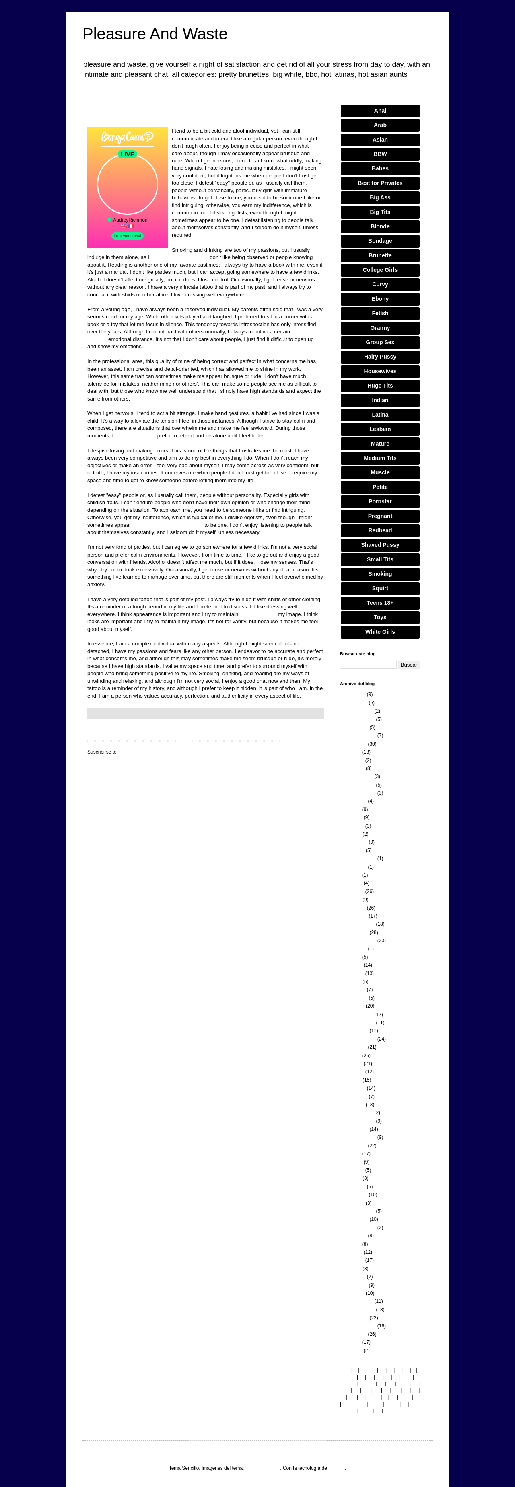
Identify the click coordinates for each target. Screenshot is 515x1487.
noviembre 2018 (357, 1309)
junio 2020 (351, 1162)
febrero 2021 (353, 1096)
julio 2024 (350, 809)
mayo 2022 (352, 973)
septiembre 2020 (358, 1137)
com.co (350, 1404)
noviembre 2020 (357, 1121)
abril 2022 (350, 981)
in (364, 1404)
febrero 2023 (353, 916)
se (356, 1390)
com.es (348, 1377)
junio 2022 (351, 965)
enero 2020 (352, 1203)
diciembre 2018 (356, 1301)
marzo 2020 (352, 1186)
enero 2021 (352, 1104)
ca (386, 1390)
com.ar (368, 1370)
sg (377, 1397)
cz (369, 1377)
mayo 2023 (352, 891)
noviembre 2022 (357, 924)
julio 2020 (350, 1153)
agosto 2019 (353, 1235)
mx (396, 1390)
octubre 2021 (354, 1030)
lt (385, 1397)
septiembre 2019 (358, 1227)
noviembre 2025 (357, 719)
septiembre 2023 (358, 858)
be (381, 1383)
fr (398, 1383)
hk (387, 1410)
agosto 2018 (353, 1334)
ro (406, 1370)
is (395, 1377)
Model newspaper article (179, 257)
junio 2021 (351, 1063)
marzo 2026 (352, 694)
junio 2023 (351, 883)
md (366, 1390)
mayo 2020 (352, 1170)
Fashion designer (135, 436)
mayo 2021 (352, 1071)
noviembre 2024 (357, 785)
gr (387, 1377)
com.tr (392, 1404)
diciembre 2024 (356, 776)
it (380, 1404)
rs (405, 1404)
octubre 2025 (354, 727)
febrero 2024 (353, 842)
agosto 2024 (353, 801)
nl (361, 1397)
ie (354, 1370)
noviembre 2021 (357, 1022)
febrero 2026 (353, 703)
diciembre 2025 (356, 711)
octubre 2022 (354, 932)
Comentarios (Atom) (139, 752)
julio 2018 (350, 1342)
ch (393, 1397)
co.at (406, 1377)
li (341, 1390)
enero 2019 (352, 1293)
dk (378, 1377)
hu (372, 1404)
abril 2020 (350, 1178)
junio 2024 (351, 817)
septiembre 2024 (358, 793)
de (390, 1383)
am (352, 1397)
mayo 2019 (352, 1260)
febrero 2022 (353, 998)
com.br (367, 1383)
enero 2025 (352, 768)
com (344, 1370)
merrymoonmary (262, 1468)
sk (414, 1383)
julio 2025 (350, 752)
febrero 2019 (353, 1285)
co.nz (365, 1410)
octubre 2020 (354, 1129)
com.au (348, 1383)
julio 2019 (350, 1244)
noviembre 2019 (357, 1211)
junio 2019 (351, 1252)
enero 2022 (352, 1006)
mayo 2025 (352, 760)
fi (413, 1370)
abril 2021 (350, 1080)
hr (417, 1397)
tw (342, 1397)
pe (378, 1410)
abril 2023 (350, 899)
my (376, 1390)
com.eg (348, 1410)
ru (406, 1383)
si (348, 1390)
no (405, 1390)
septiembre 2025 (358, 735)
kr (398, 1370)
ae (415, 1390)
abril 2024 (350, 834)
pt (361, 1377)
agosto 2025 (353, 744)
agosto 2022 (353, 948)
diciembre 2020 (356, 1112)
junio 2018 (351, 1350)
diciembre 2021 (356, 1014)
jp (369, 1397)
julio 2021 (350, 1055)
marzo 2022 (352, 989)
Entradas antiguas (301, 741)
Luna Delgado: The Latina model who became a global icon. (205, 116)
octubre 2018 (354, 1318)
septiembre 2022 (358, 940)
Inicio (184, 741)
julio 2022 (350, 957)
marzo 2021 (352, 1088)
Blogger (336, 1468)
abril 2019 (350, 1268)
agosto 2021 (353, 1047)
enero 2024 (352, 850)
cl (390, 1370)
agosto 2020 (353, 1145)
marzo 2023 (352, 908)
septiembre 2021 (358, 1039)
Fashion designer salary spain (167, 525)
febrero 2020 (353, 1194)
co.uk (405, 1397)
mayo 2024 (352, 826)
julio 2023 (350, 875)
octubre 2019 (354, 1219)
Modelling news (258, 614)
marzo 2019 (352, 1277)
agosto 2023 (353, 867)
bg (382, 1370)
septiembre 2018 (358, 1326)
